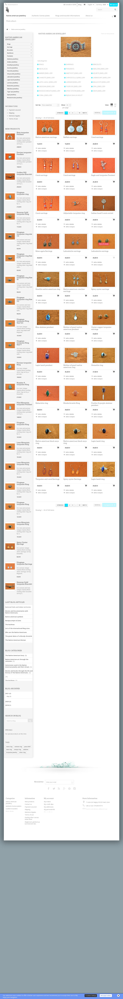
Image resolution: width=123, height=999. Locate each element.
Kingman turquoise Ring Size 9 (23, 359)
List (115, 105)
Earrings (9, 47)
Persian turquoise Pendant (24, 170)
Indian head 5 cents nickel (102, 214)
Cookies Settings (90, 995)
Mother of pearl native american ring (72, 367)
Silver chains (10, 961)
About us (89, 15)
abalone (25, 897)
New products (12, 145)
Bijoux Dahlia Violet (13, 109)
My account (49, 948)
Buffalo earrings (70, 138)
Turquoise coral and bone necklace (24, 679)
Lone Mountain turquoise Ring (23, 460)
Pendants (10, 56)
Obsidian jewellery (13, 89)
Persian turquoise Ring (24, 380)
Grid (112, 105)
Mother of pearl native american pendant (72, 329)
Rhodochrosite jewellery (14, 97)
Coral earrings (97, 138)
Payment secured (14, 123)
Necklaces (10, 53)
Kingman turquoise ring (23, 209)
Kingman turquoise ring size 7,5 (24, 250)
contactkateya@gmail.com (98, 959)
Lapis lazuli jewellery (13, 80)
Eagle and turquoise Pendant (103, 176)
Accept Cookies (106, 995)
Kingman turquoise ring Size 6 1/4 (24, 272)
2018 (8, 848)
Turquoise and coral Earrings (47, 480)
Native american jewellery (16, 15)
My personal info (49, 959)
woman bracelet (11, 903)
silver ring (22, 900)
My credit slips (49, 954)
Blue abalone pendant (45, 328)
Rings (8, 44)
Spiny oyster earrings (100, 290)
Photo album (11, 21)
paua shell (27, 894)
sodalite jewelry (23, 903)
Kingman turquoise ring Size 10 (24, 294)
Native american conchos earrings (74, 291)
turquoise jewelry (11, 900)
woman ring (18, 894)
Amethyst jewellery (13, 65)
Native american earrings (46, 138)
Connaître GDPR (70, 4)
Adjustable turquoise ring (74, 214)
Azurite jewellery (12, 68)
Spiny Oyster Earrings (22, 559)
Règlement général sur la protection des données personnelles (32, 973)
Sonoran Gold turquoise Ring (23, 229)
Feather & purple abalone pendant (101, 405)
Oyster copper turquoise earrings (101, 329)
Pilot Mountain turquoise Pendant (24, 420)
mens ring (9, 894)
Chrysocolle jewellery (13, 74)
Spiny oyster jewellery (14, 100)
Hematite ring (97, 366)
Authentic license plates (41, 15)
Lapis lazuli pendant (44, 366)
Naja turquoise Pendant (23, 150)
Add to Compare (42, 152)
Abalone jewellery (12, 59)
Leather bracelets (12, 959)
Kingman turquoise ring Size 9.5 (24, 315)
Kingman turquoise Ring (23, 440)
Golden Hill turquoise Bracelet (24, 189)
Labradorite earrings (72, 252)
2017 (8, 852)
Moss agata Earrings (44, 252)
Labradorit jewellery (13, 77)
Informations (11, 120)
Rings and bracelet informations (67, 15)
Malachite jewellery (13, 86)
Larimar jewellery (12, 83)
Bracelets (10, 50)
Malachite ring (42, 404)
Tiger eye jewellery (13, 92)
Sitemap (27, 978)
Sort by (38, 105)
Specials (8, 877)
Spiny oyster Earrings (72, 480)
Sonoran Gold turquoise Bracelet (24, 599)
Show (63, 105)
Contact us (84, 5)
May (9, 839)
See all (8, 777)
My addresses (48, 957)
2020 (8, 844)
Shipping (11, 126)
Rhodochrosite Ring (71, 404)
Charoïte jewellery (12, 71)
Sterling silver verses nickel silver (32, 968)
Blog (79, 4)
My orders (47, 951)
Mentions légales (14, 129)
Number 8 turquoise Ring (23, 400)
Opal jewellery (11, 95)
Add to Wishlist (42, 149)
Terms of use (13, 132)
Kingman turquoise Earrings (24, 579)
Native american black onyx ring (47, 443)
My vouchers (48, 962)
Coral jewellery (11, 106)
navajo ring (17, 897)
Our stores (12, 135)
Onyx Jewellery (11, 103)
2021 (8, 836)
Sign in (114, 4)
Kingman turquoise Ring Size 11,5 (23, 337)
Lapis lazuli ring (98, 442)
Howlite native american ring (48, 290)
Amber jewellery (12, 62)
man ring (9, 897)
